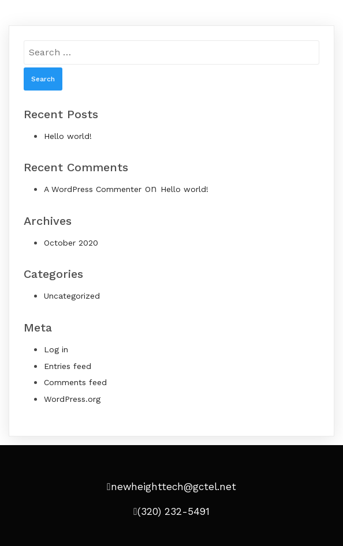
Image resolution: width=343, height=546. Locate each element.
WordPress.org (72, 399)
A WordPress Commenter (92, 189)
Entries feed (67, 366)
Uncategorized (72, 295)
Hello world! (68, 136)
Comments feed (75, 382)
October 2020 (71, 242)
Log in (56, 349)
